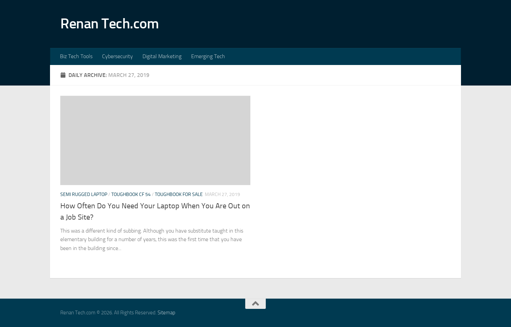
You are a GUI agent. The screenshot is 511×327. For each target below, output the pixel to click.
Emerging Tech (208, 56)
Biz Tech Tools (76, 56)
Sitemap (166, 313)
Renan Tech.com (109, 23)
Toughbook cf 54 (131, 194)
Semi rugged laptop (83, 194)
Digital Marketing (162, 56)
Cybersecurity (117, 56)
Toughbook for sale (179, 194)
